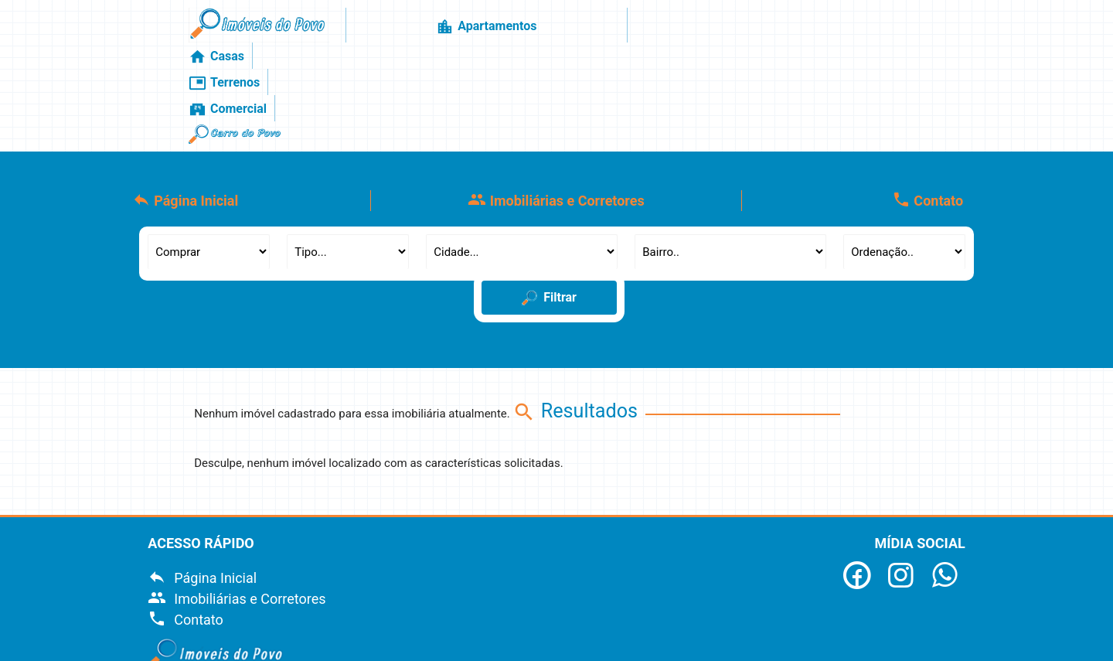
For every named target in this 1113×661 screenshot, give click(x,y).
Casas (610, 30)
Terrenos (688, 30)
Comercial (778, 30)
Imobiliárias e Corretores (556, 108)
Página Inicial (185, 108)
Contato (927, 108)
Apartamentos (516, 30)
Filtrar (549, 206)
